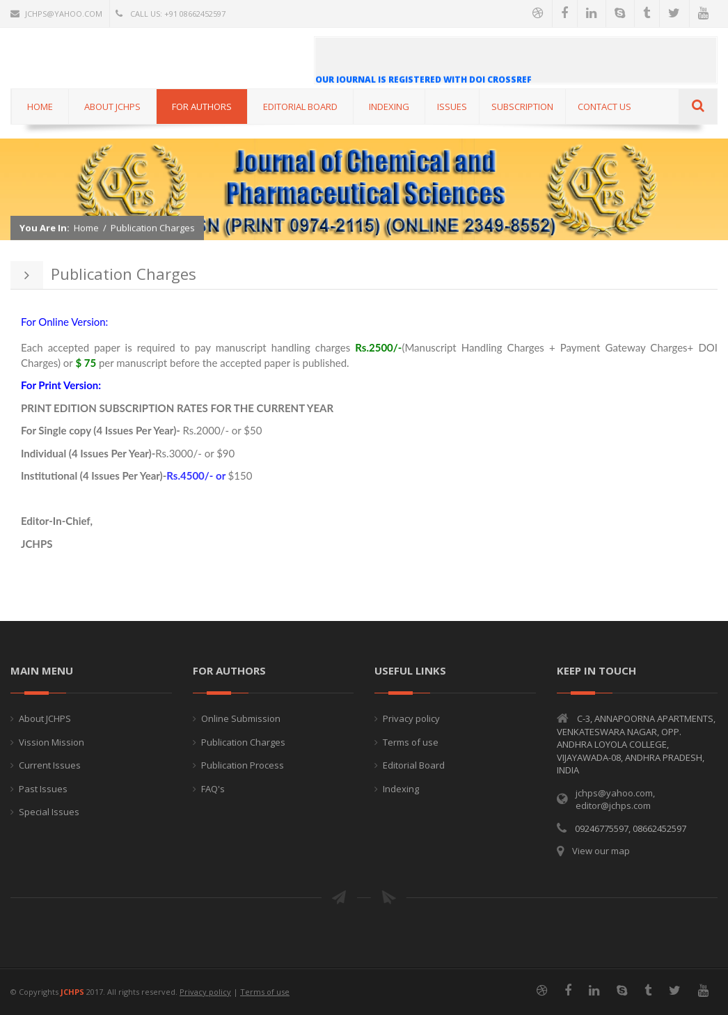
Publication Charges (153, 228)
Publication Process (242, 765)
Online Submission (240, 718)
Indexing (401, 788)
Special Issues (49, 811)
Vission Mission (51, 742)
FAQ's (213, 788)
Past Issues (43, 788)
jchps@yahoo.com (56, 13)
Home (86, 228)
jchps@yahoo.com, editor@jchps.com (615, 799)
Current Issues (50, 765)
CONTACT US (604, 106)
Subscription (522, 106)
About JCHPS (45, 718)
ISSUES (452, 106)
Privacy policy (411, 718)
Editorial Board (414, 765)
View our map (601, 850)
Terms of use (410, 742)
